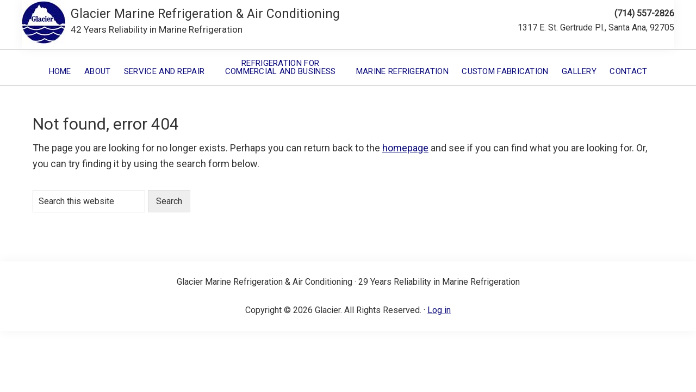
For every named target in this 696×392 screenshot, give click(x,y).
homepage (405, 148)
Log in (439, 310)
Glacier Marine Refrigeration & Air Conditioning (205, 14)
